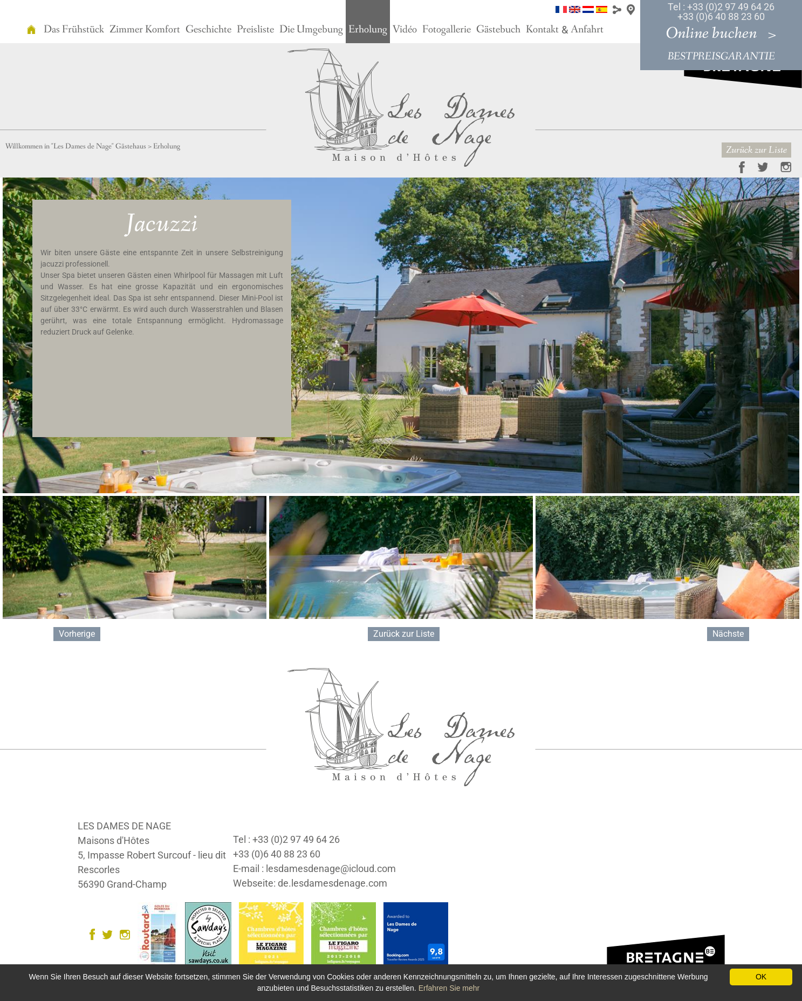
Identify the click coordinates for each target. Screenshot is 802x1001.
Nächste (728, 634)
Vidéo (405, 30)
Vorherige (77, 634)
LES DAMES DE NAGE (124, 826)
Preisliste (255, 30)
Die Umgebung (311, 30)
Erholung (367, 30)
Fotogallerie (446, 30)
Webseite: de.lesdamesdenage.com (310, 883)
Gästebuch (498, 30)
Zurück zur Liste (756, 150)
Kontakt (542, 30)
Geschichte (208, 30)
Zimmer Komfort (144, 30)
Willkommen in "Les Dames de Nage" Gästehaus (75, 146)
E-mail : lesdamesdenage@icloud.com (314, 868)
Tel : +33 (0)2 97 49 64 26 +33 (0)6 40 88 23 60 (721, 11)
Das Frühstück (74, 30)
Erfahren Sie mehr (449, 988)
